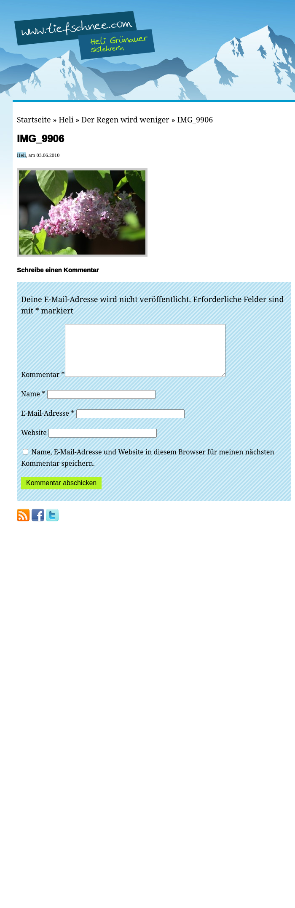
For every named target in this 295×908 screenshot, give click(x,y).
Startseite (34, 119)
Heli (66, 119)
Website (34, 442)
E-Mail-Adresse (47, 423)
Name (33, 404)
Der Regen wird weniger (125, 119)
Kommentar (43, 384)
